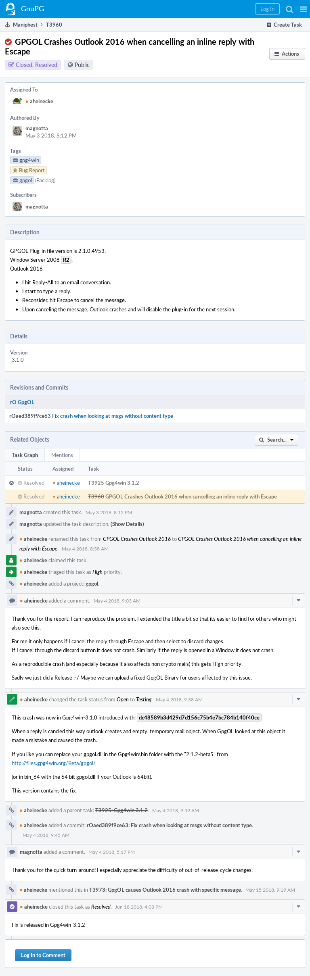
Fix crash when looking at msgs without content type (112, 415)
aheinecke (39, 101)
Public (82, 65)
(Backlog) (45, 180)
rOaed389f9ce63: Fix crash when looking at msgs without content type (169, 825)
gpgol (92, 583)
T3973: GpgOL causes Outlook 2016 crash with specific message (165, 889)
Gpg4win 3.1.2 (122, 482)
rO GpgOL (22, 402)
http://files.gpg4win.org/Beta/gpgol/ (54, 763)
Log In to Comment (43, 955)
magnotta (36, 128)
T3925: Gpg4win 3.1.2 (121, 810)
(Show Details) (127, 524)
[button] (303, 9)
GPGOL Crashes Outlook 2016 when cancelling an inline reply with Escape (191, 496)
